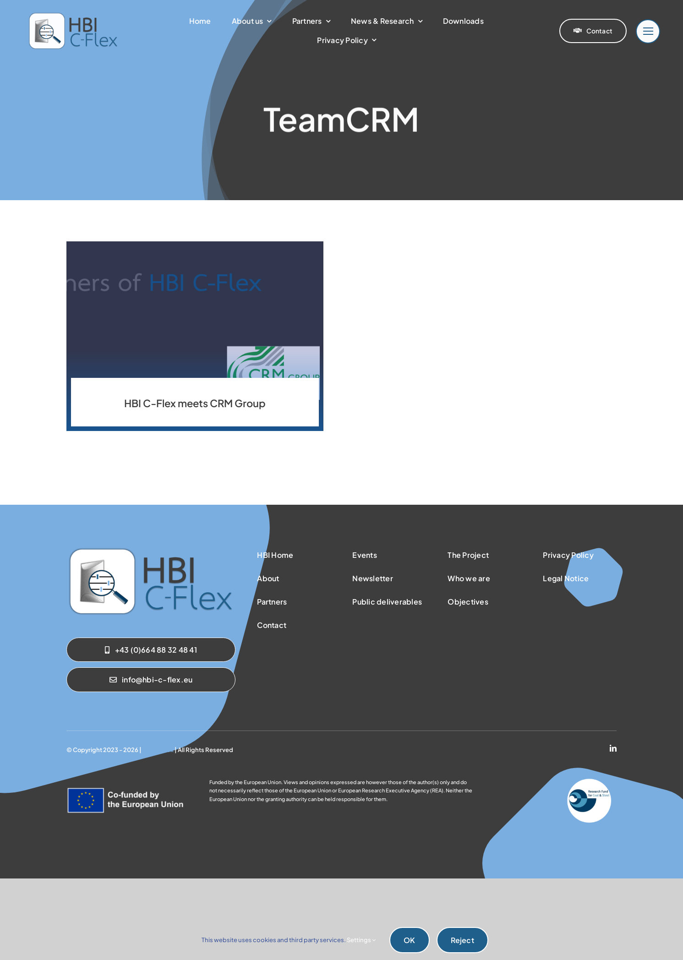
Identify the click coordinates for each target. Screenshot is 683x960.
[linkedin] (613, 748)
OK (409, 940)
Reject (462, 940)
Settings (361, 940)
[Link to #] (648, 31)
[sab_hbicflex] (150, 550)
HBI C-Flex (158, 749)
